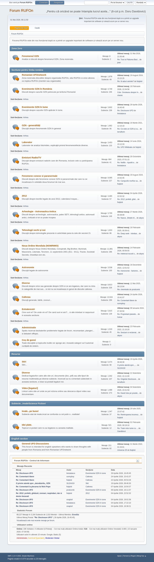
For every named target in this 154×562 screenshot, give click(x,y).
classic (120, 95)
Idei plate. (27, 425)
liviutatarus (121, 113)
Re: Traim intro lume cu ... (127, 428)
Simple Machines (28, 556)
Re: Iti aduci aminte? (125, 81)
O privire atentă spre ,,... (127, 365)
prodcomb (136, 289)
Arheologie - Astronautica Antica (39, 211)
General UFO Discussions (35, 443)
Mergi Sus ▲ (141, 556)
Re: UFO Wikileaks (124, 147)
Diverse (26, 283)
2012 (24, 196)
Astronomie (28, 267)
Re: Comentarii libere (125, 300)
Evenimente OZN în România (37, 89)
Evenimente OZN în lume (35, 107)
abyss (141, 218)
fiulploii (139, 81)
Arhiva (25, 99)
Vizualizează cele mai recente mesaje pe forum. (36, 520)
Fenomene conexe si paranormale (39, 176)
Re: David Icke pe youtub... (128, 393)
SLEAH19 (121, 368)
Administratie (29, 327)
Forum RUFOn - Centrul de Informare (31, 460)
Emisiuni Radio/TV (31, 157)
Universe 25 (122, 450)
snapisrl (69, 500)
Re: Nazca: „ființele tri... (126, 218)
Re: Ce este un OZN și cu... (128, 129)
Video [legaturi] (30, 388)
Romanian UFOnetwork (34, 75)
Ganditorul (121, 431)
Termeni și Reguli (129, 556)
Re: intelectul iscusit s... (126, 254)
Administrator (22, 538)
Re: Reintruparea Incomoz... (128, 415)
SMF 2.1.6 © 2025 (14, 556)
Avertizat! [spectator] (36, 538)
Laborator (27, 142)
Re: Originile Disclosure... (127, 379)
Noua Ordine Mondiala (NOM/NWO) (40, 246)
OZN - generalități (31, 125)
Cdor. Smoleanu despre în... (128, 92)
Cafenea (26, 297)
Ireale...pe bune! (30, 411)
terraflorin (121, 132)
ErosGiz (75, 515)
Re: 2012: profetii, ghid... (127, 199)
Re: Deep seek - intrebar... (127, 233)
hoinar (119, 317)
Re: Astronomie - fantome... (128, 271)
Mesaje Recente (23, 466)
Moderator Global (52, 538)
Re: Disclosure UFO (125, 110)
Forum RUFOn (21, 10)
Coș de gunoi (29, 340)
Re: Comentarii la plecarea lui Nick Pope (33, 487)
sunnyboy (121, 303)
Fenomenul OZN (30, 56)
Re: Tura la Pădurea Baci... (128, 60)
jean (119, 63)
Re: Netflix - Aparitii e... (126, 163)
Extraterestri (28, 309)
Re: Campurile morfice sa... (128, 181)
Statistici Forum (23, 510)
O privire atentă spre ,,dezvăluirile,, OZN (33, 483)
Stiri (24, 361)
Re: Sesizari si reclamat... (127, 332)
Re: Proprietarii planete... (127, 314)
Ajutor (119, 556)
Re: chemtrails (123, 289)
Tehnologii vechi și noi (33, 230)
